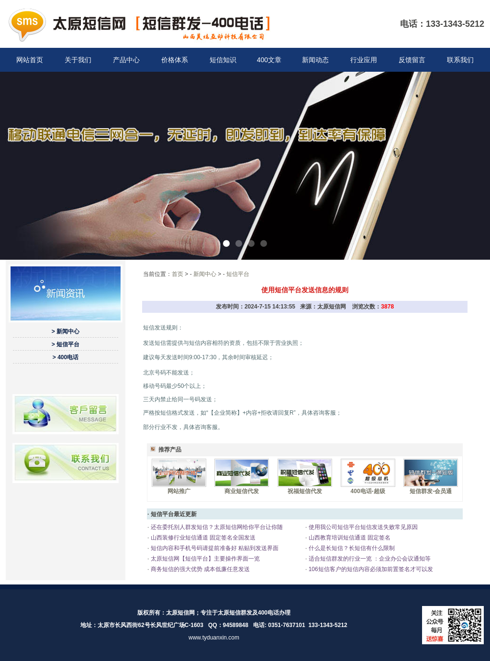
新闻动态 (315, 60)
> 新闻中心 (65, 331)
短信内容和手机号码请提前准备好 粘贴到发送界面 (213, 548)
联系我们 (460, 60)
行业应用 (363, 60)
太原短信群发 (235, 612)
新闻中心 (204, 274)
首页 (177, 274)
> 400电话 (65, 357)
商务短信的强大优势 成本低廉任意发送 (199, 569)
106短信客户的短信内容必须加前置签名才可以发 (370, 569)
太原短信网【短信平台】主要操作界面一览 (204, 558)
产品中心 (126, 60)
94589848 (235, 625)
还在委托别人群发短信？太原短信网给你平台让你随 (215, 527)
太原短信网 (180, 612)
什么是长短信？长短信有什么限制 (350, 548)
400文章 (269, 60)
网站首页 (29, 60)
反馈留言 (412, 60)
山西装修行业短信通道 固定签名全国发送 (202, 537)
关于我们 (78, 60)
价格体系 (174, 60)
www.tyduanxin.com (214, 637)
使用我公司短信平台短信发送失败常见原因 (362, 527)
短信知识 (223, 60)
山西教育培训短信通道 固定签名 (348, 537)
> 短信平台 (65, 344)
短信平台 (237, 274)
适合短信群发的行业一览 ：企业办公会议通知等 (369, 558)
